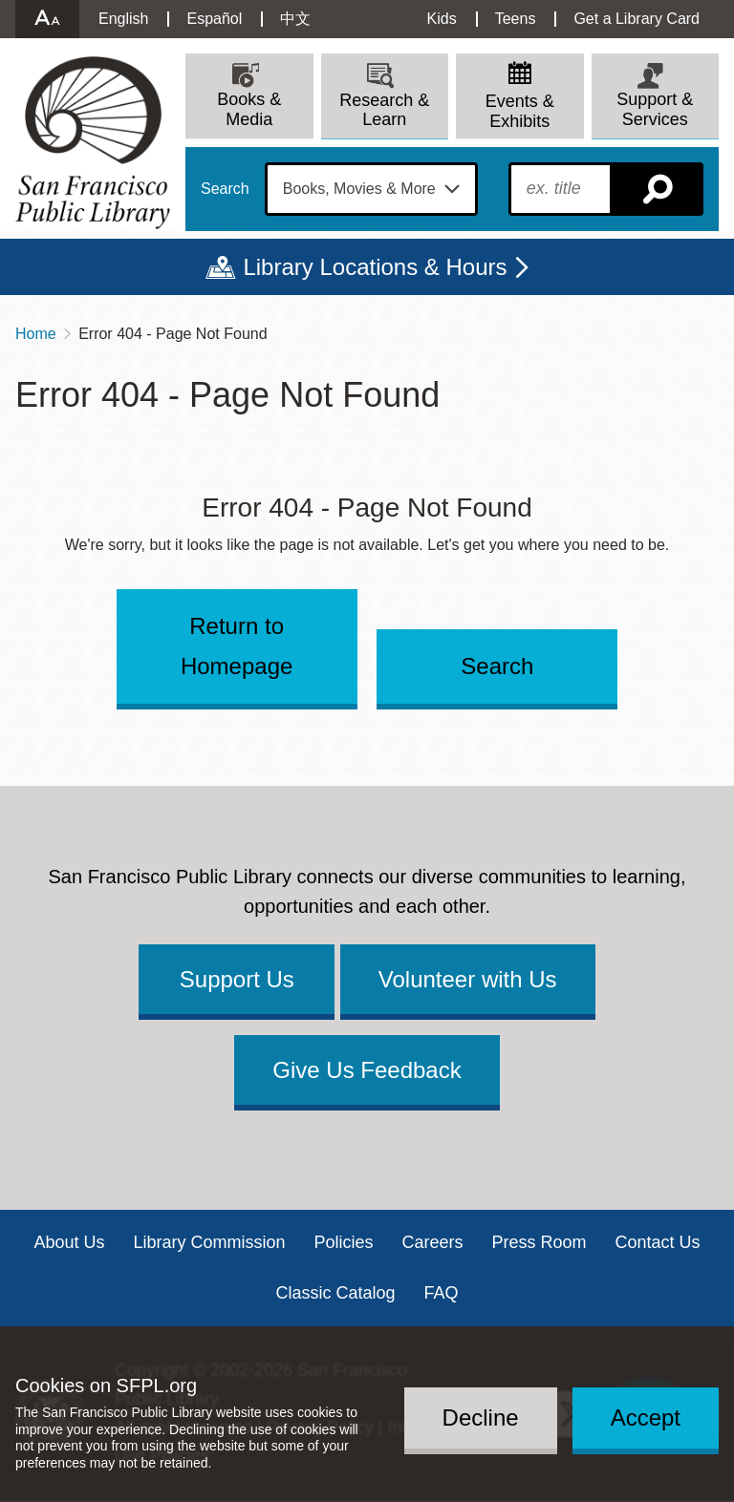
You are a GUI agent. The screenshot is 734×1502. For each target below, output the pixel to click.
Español (214, 19)
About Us (68, 1242)
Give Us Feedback (366, 1070)
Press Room (539, 1242)
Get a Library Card (636, 19)
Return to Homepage (236, 646)
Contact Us (658, 1242)
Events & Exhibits (520, 111)
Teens (515, 19)
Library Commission (209, 1242)
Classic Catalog (335, 1292)
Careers (433, 1242)
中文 (295, 19)
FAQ (441, 1292)
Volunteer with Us (467, 979)
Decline (481, 1417)
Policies (343, 1242)
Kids (442, 19)
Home (35, 334)
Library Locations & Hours (375, 267)
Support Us (237, 979)
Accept (645, 1417)
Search (225, 189)
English (123, 19)
